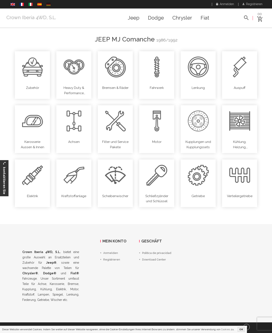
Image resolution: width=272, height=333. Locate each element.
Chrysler (182, 18)
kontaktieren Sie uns (3, 178)
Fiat (205, 18)
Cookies (225, 329)
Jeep (133, 18)
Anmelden (225, 4)
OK (241, 329)
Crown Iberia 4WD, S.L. (31, 17)
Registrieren (252, 4)
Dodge (156, 18)
